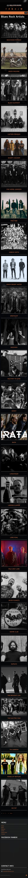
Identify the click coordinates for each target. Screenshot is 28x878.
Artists (2, 830)
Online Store (4, 832)
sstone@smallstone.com (8, 871)
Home (2, 825)
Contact (3, 834)
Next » (11, 813)
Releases (3, 829)
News (2, 827)
